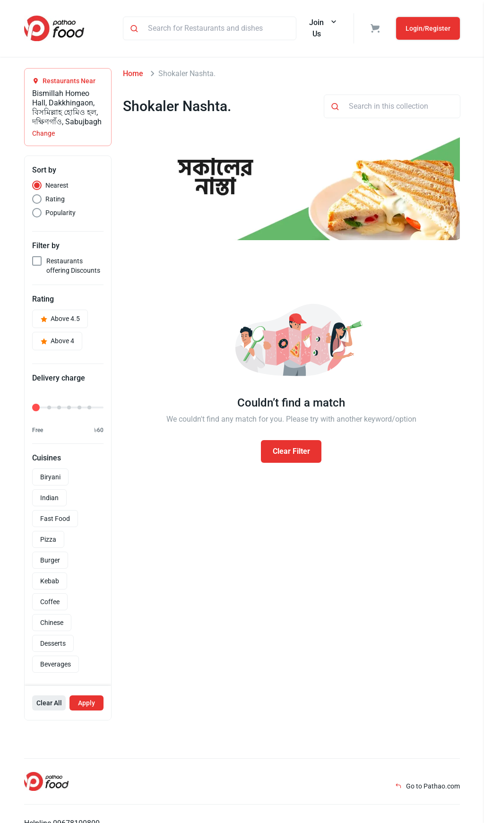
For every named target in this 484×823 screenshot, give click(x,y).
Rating (55, 199)
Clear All (49, 703)
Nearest (57, 185)
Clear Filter (291, 451)
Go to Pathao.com (427, 786)
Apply (86, 703)
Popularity (60, 213)
